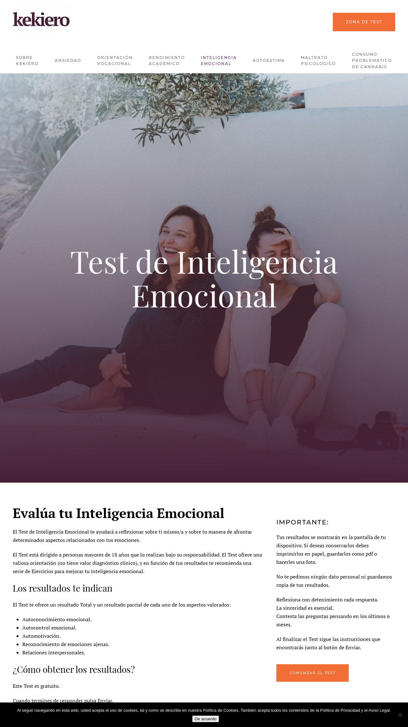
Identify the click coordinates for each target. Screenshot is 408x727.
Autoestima (269, 60)
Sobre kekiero (27, 60)
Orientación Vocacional (115, 60)
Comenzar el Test (312, 673)
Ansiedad (68, 60)
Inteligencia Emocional (219, 60)
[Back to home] (41, 19)
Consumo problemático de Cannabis (372, 60)
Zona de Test (364, 21)
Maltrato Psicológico (318, 60)
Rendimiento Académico (167, 60)
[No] (400, 715)
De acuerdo (206, 718)
